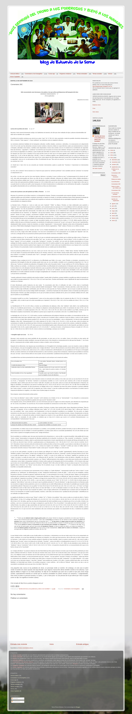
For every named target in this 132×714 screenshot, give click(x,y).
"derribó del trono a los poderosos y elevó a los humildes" (99, 138)
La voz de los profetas (115, 193)
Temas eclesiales (82, 73)
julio (113, 206)
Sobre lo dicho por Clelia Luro (116, 187)
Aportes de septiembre (115, 199)
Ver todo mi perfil (97, 168)
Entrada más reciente (19, 644)
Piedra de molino (116, 179)
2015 (111, 152)
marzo (114, 215)
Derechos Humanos (114, 176)
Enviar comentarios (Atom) (25, 648)
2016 (111, 150)
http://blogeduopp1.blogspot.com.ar (102, 86)
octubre (114, 164)
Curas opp (51, 73)
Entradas (15, 698)
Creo (94, 108)
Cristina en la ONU (115, 169)
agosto (114, 203)
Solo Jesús (96, 112)
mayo (113, 211)
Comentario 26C (115, 173)
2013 (111, 157)
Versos (110, 73)
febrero (114, 218)
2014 (111, 155)
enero (113, 220)
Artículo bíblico (14, 73)
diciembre (115, 159)
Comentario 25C (115, 184)
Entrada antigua (82, 644)
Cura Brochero (115, 181)
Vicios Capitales (15, 76)
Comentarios (16, 701)
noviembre (115, 162)
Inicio (52, 644)
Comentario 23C (115, 196)
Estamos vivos (97, 105)
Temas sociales (97, 73)
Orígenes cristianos (65, 73)
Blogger (78, 707)
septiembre (115, 167)
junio (113, 208)
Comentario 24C (115, 190)
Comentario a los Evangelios (33, 73)
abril (113, 213)
